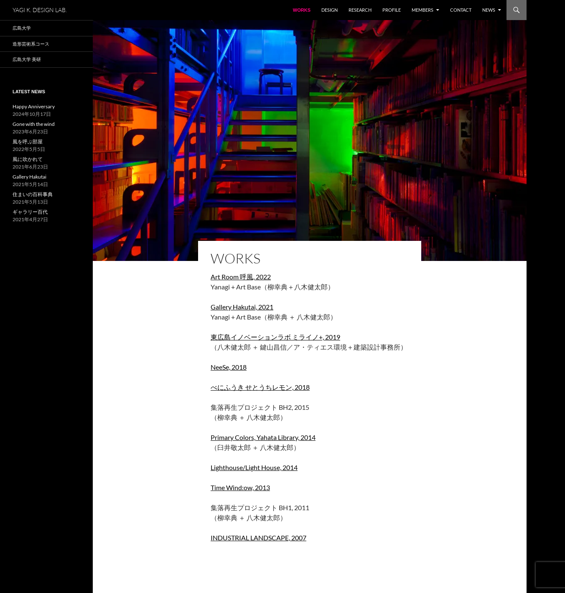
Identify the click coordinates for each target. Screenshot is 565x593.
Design (329, 10)
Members (422, 10)
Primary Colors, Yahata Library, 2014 (263, 437)
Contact (460, 10)
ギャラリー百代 (30, 212)
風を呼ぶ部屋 (28, 141)
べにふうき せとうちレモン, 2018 (260, 387)
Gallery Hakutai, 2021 (242, 307)
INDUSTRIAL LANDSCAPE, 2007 (258, 538)
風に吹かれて (28, 159)
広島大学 (22, 28)
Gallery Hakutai (29, 177)
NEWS (488, 10)
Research (360, 10)
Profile (391, 10)
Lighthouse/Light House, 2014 (254, 467)
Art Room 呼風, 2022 (241, 277)
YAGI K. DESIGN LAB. (40, 9)
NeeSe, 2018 (229, 367)
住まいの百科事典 (33, 194)
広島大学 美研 (27, 59)
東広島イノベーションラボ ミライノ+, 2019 (275, 337)
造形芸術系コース (31, 43)
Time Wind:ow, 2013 (240, 487)
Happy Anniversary (34, 106)
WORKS (301, 10)
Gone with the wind (34, 124)
